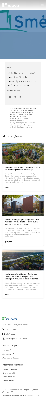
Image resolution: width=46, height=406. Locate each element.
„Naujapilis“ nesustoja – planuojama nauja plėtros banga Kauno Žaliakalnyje (22, 168)
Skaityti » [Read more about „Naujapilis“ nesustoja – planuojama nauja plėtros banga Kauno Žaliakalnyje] (9, 187)
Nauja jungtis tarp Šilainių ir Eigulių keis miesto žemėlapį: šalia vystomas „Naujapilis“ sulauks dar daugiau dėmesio (22, 276)
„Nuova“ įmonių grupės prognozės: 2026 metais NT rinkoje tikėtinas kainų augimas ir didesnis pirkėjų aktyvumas (22, 222)
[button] (10, 97)
